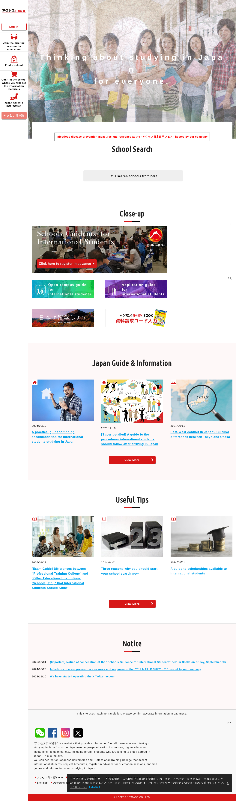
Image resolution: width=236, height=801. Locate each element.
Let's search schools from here (133, 176)
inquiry (41, 782)
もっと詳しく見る (81, 786)
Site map (57, 782)
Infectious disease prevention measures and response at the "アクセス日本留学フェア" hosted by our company (132, 136)
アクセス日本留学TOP (51, 777)
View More (132, 460)
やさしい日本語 (14, 115)
